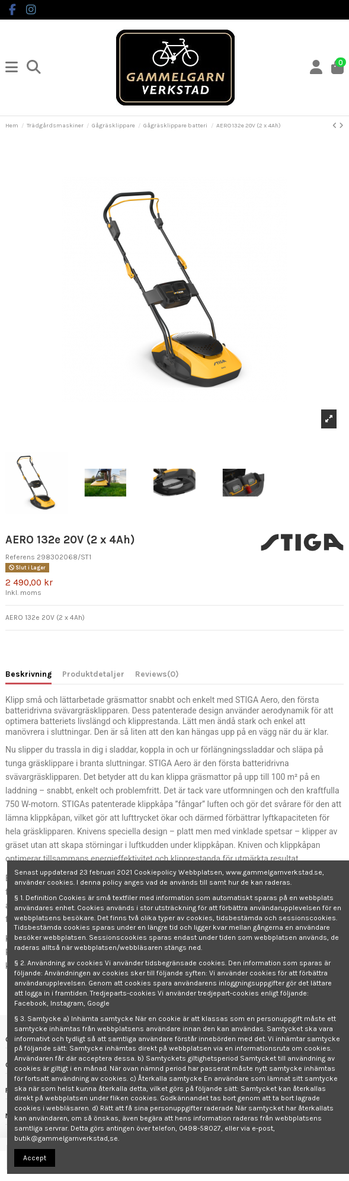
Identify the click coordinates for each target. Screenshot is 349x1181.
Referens (20, 557)
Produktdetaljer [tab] (93, 673)
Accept (34, 1158)
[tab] (157, 676)
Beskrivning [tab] (28, 673)
